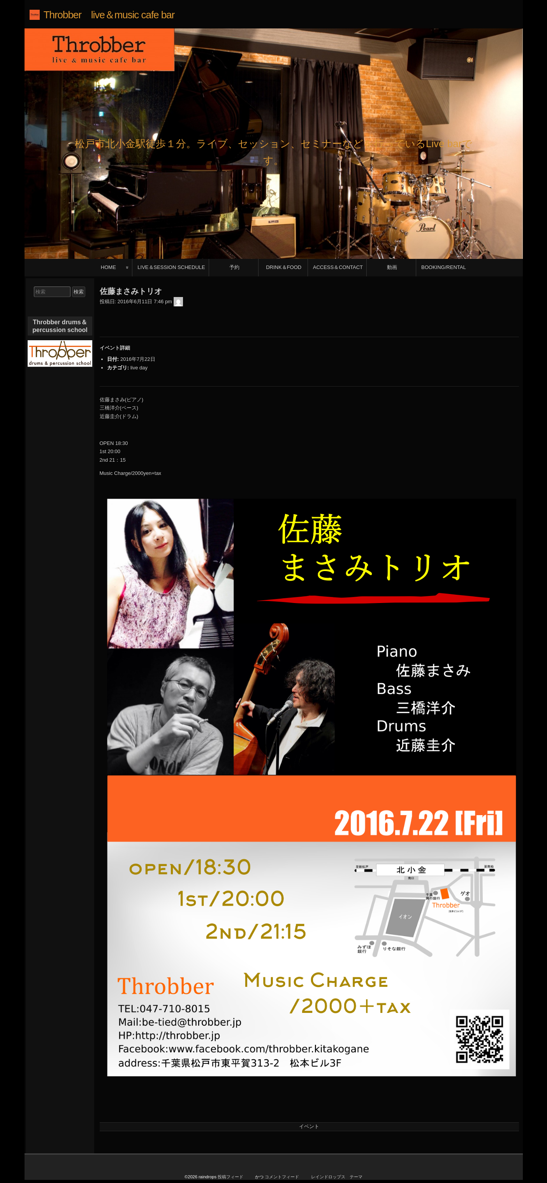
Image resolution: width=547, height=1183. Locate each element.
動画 (392, 267)
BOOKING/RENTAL (443, 267)
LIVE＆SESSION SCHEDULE (171, 267)
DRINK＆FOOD (283, 267)
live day (139, 368)
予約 (234, 267)
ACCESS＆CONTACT (338, 267)
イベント (309, 1126)
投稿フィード (230, 1179)
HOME (108, 267)
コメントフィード (282, 1179)
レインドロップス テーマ (336, 1179)
